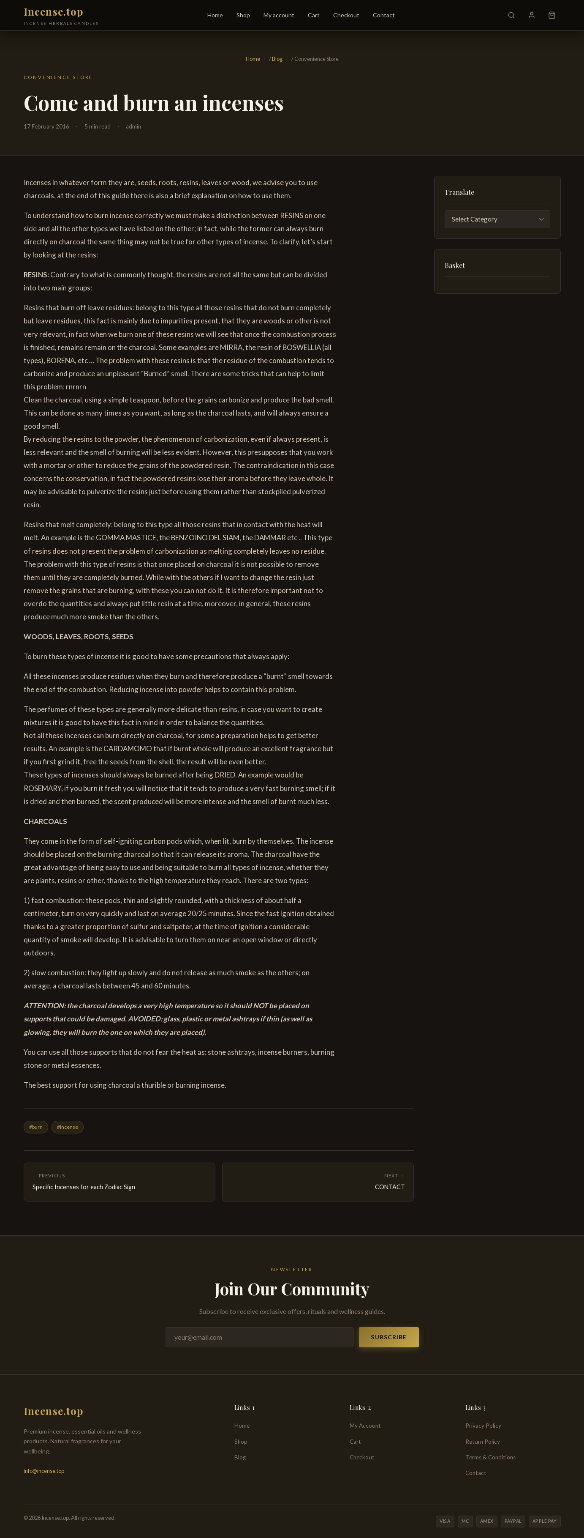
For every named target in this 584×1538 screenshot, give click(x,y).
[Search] (511, 15)
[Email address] (260, 1337)
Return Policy (482, 1441)
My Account (365, 1425)
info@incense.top (44, 1470)
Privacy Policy (483, 1425)
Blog (277, 58)
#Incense (67, 1127)
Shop (243, 15)
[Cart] (551, 15)
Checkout (346, 15)
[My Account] (531, 15)
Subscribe (389, 1337)
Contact (384, 15)
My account (278, 15)
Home (215, 15)
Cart (314, 15)
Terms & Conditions (490, 1457)
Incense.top (54, 11)
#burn (36, 1127)
